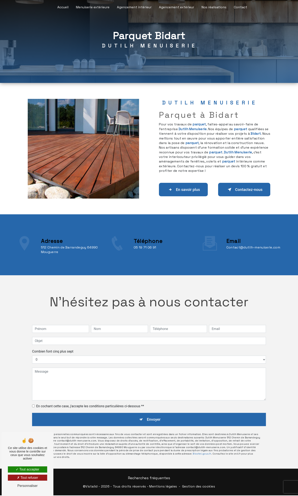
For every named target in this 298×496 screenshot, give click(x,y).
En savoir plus (184, 189)
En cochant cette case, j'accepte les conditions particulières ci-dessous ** (90, 398)
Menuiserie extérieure (92, 7)
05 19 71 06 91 (145, 255)
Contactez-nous (243, 189)
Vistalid (91, 487)
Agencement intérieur (134, 7)
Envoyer (154, 411)
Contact (240, 7)
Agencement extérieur (176, 7)
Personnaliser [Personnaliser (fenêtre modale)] (27, 486)
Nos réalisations (214, 7)
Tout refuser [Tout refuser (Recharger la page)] (27, 477)
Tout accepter (27, 469)
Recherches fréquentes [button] (149, 478)
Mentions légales (163, 487)
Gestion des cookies (198, 487)
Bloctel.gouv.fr (202, 446)
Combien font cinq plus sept (52, 344)
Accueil (62, 7)
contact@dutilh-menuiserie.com (253, 239)
